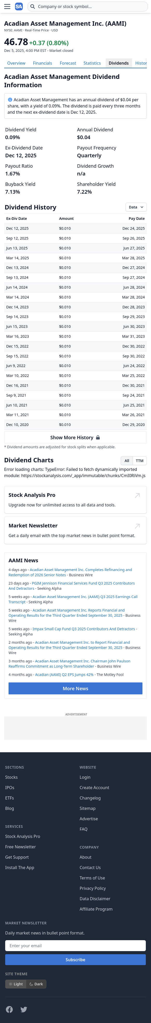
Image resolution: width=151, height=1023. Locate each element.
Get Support (17, 857)
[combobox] (87, 6)
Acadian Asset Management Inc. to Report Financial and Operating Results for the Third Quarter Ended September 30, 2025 (69, 645)
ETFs (9, 798)
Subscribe (75, 960)
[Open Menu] (7, 6)
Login (85, 777)
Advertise (89, 819)
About (85, 857)
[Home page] (19, 6)
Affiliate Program (96, 909)
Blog (9, 808)
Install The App (19, 867)
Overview (16, 63)
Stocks (11, 777)
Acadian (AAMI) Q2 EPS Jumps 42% (64, 674)
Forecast (68, 63)
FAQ (84, 829)
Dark (36, 983)
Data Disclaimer (95, 899)
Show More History (76, 437)
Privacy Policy (93, 888)
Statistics (92, 63)
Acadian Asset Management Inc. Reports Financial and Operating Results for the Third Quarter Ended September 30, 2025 (67, 613)
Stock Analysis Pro (22, 836)
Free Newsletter (20, 847)
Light (16, 983)
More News (75, 688)
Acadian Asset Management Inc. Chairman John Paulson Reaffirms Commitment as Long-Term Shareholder (70, 664)
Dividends (119, 63)
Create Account (94, 787)
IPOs (9, 787)
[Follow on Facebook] (9, 1009)
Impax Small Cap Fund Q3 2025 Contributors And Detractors (84, 628)
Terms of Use (92, 878)
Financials (42, 63)
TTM (139, 460)
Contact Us (90, 867)
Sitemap (88, 808)
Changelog (90, 798)
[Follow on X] (24, 1009)
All (127, 460)
